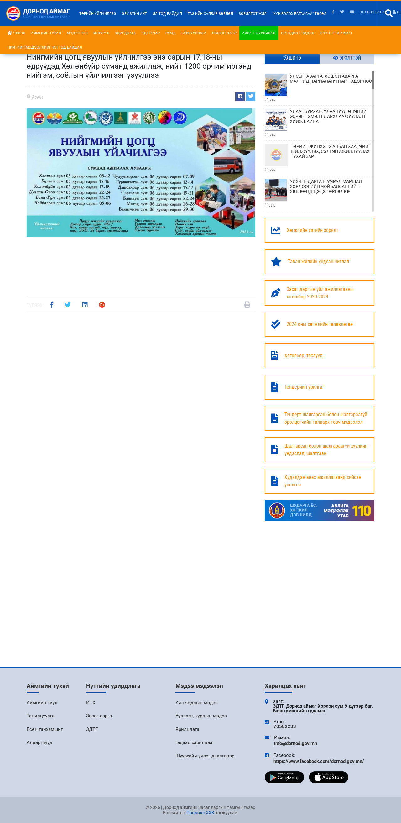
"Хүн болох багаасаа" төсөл (299, 13)
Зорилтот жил (253, 13)
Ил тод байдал (167, 13)
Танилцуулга (41, 716)
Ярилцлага (187, 729)
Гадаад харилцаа (193, 742)
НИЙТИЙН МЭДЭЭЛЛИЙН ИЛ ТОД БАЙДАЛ (45, 47)
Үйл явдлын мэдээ (196, 702)
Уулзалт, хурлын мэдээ (201, 716)
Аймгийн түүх (42, 702)
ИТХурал (101, 33)
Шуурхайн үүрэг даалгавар (204, 756)
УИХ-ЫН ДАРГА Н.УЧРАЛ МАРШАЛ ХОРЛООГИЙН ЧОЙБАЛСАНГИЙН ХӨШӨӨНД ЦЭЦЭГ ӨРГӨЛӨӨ (319, 193)
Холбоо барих (373, 12)
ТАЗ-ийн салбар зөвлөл (210, 13)
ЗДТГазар (151, 33)
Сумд (170, 33)
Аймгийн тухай (46, 33)
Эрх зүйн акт (134, 13)
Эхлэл (16, 33)
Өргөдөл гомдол (297, 33)
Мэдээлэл (77, 33)
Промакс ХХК (200, 812)
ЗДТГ (92, 729)
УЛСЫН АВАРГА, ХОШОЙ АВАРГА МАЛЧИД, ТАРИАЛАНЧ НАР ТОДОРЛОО (319, 88)
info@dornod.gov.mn (295, 743)
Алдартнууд (39, 742)
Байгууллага (193, 33)
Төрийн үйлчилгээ (97, 13)
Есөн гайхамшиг (45, 729)
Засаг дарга (99, 716)
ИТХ (90, 702)
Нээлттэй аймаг (336, 33)
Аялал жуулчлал (258, 33)
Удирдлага (125, 33)
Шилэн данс (224, 33)
